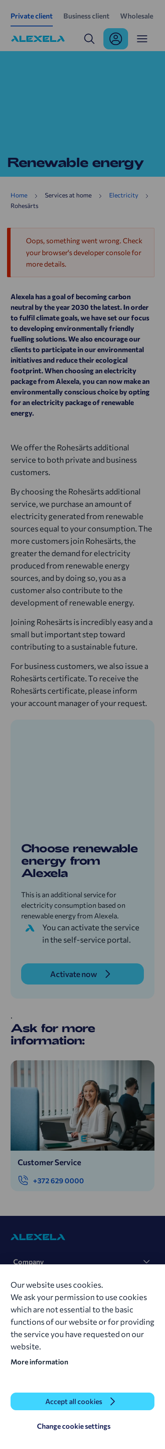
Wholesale (136, 15)
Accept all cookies (73, 1401)
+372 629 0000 (51, 1180)
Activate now (73, 974)
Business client (86, 15)
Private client (32, 15)
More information (39, 1361)
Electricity (123, 195)
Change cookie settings (73, 1426)
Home (19, 195)
